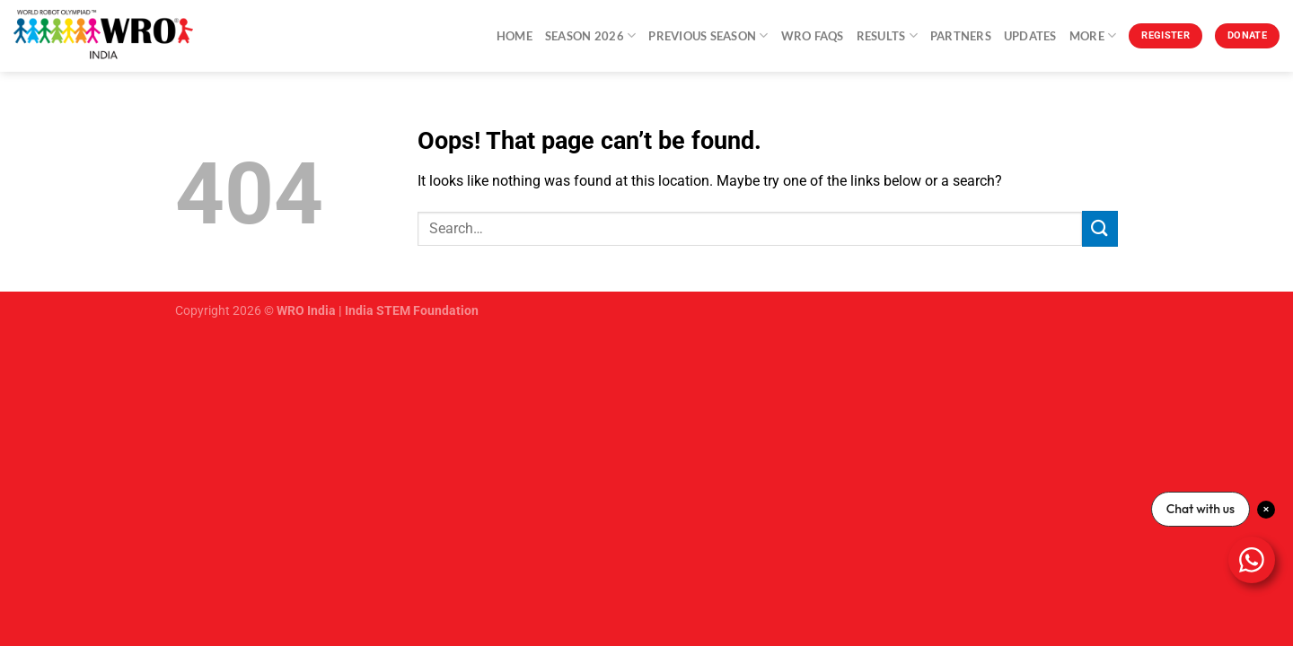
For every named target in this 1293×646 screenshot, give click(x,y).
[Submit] (1100, 228)
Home (514, 36)
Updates (1030, 36)
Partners (960, 36)
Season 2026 (590, 35)
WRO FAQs (812, 36)
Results (887, 35)
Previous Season (708, 35)
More (1092, 35)
